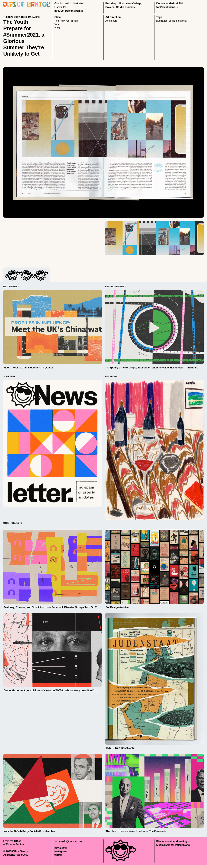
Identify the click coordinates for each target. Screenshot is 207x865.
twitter (58, 854)
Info (57, 10)
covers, (110, 7)
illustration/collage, (130, 3)
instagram (61, 851)
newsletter (61, 847)
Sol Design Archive (71, 10)
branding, (111, 3)
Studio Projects (125, 7)
